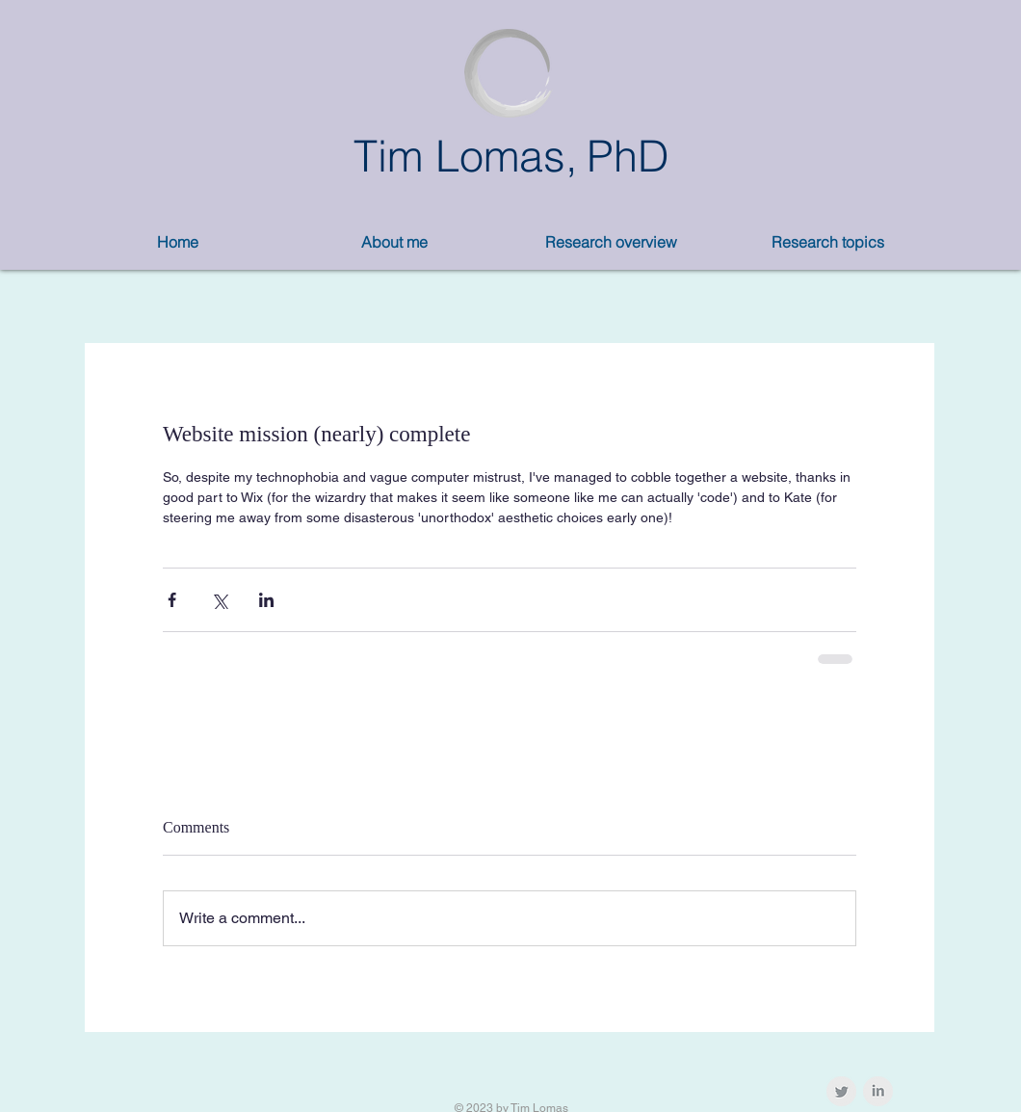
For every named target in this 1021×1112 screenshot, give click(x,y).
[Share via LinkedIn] (266, 600)
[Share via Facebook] (172, 600)
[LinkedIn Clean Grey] (878, 1091)
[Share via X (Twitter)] (219, 600)
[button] (394, 242)
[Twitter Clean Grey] (841, 1091)
